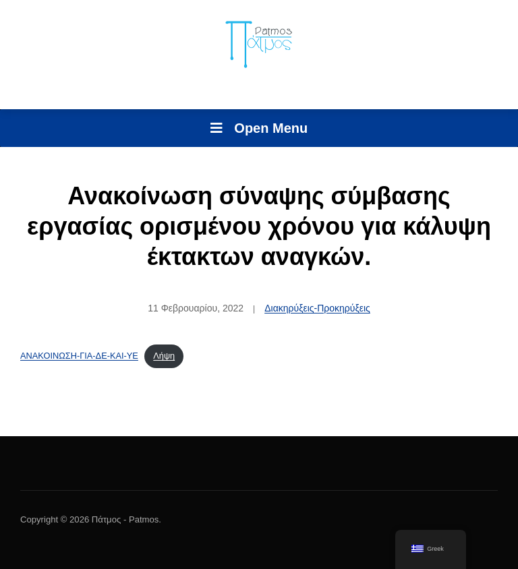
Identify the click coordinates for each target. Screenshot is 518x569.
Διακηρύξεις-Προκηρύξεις (317, 308)
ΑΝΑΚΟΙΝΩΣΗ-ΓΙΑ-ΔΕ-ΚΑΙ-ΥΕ (79, 356)
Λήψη (164, 356)
